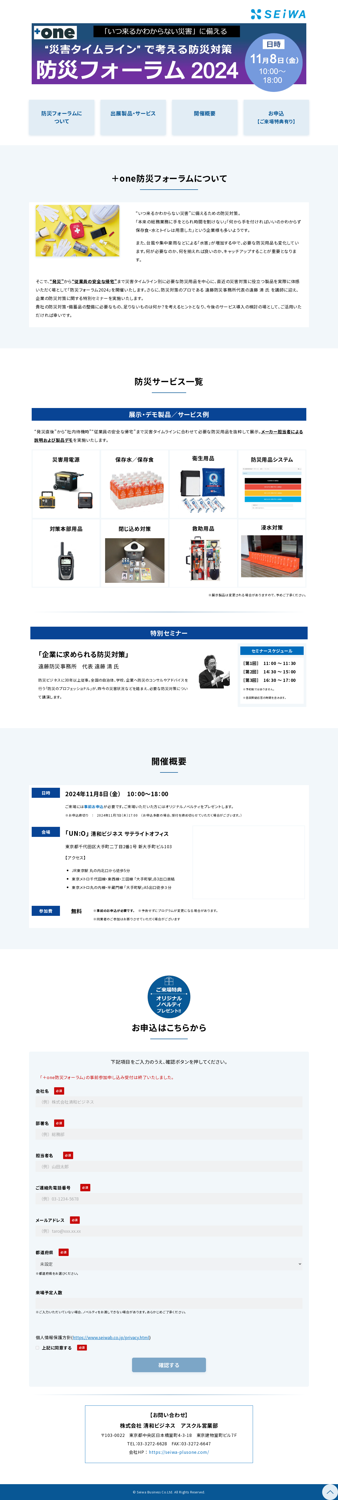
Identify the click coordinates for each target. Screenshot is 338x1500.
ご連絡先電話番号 (55, 1187)
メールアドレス (50, 1220)
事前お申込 (94, 806)
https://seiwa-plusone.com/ (179, 1452)
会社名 (42, 1091)
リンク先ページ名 (61, 117)
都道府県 (44, 1252)
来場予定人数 (51, 1292)
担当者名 (47, 1155)
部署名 (42, 1123)
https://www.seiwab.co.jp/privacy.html (111, 1337)
